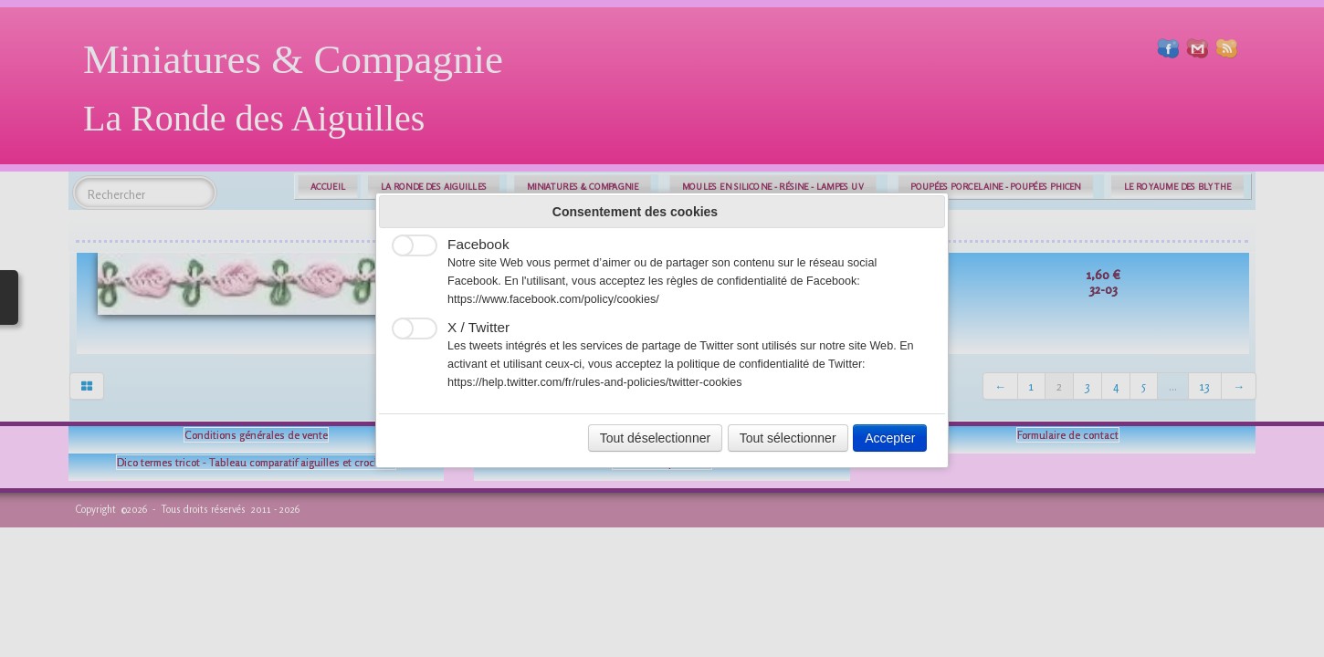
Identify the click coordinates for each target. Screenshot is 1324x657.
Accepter (890, 438)
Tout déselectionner (655, 438)
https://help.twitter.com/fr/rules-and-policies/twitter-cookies (594, 382)
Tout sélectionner (788, 438)
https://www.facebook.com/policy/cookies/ (553, 299)
